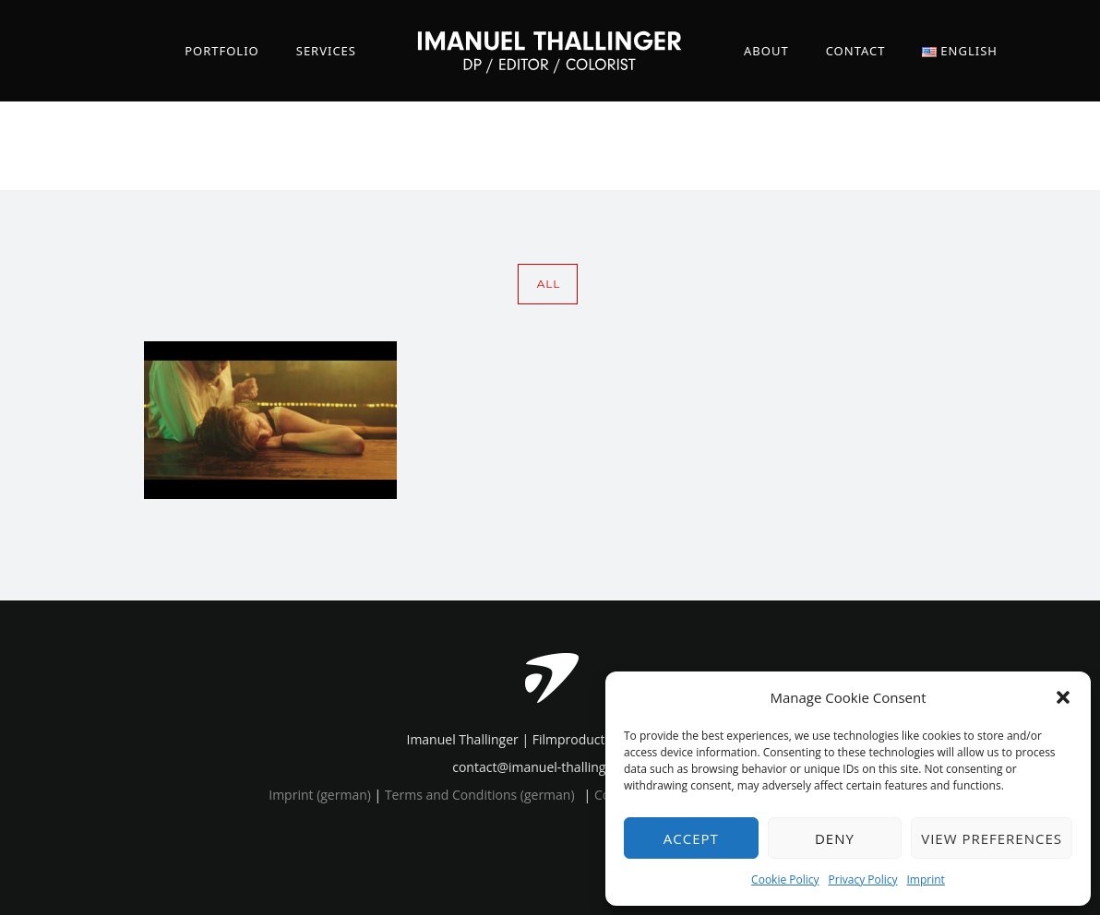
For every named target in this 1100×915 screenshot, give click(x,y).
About (766, 50)
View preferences (991, 838)
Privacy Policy (863, 879)
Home (851, 145)
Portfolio (222, 50)
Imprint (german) (320, 794)
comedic (964, 145)
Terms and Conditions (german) (480, 794)
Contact (856, 50)
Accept (691, 838)
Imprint (926, 879)
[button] (1063, 697)
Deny (835, 838)
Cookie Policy (785, 879)
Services (326, 50)
